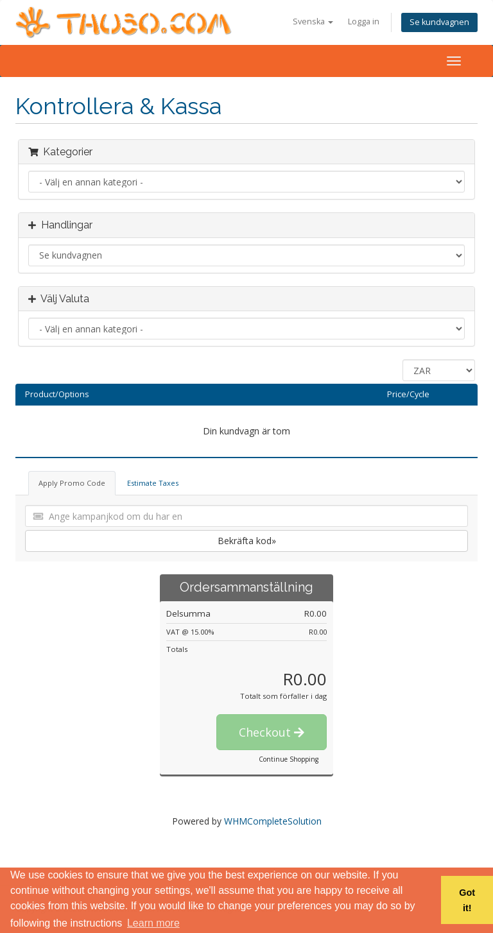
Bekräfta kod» (247, 541)
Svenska (313, 21)
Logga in (363, 21)
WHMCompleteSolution (273, 821)
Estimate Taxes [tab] (152, 483)
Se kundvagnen (439, 22)
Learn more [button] (153, 923)
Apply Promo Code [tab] (72, 483)
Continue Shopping (288, 759)
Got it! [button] (467, 900)
